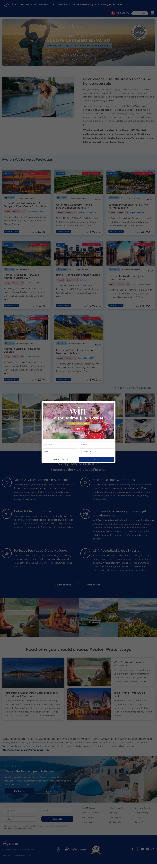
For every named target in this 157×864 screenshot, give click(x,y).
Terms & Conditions (60, 459)
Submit (96, 459)
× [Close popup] (113, 402)
